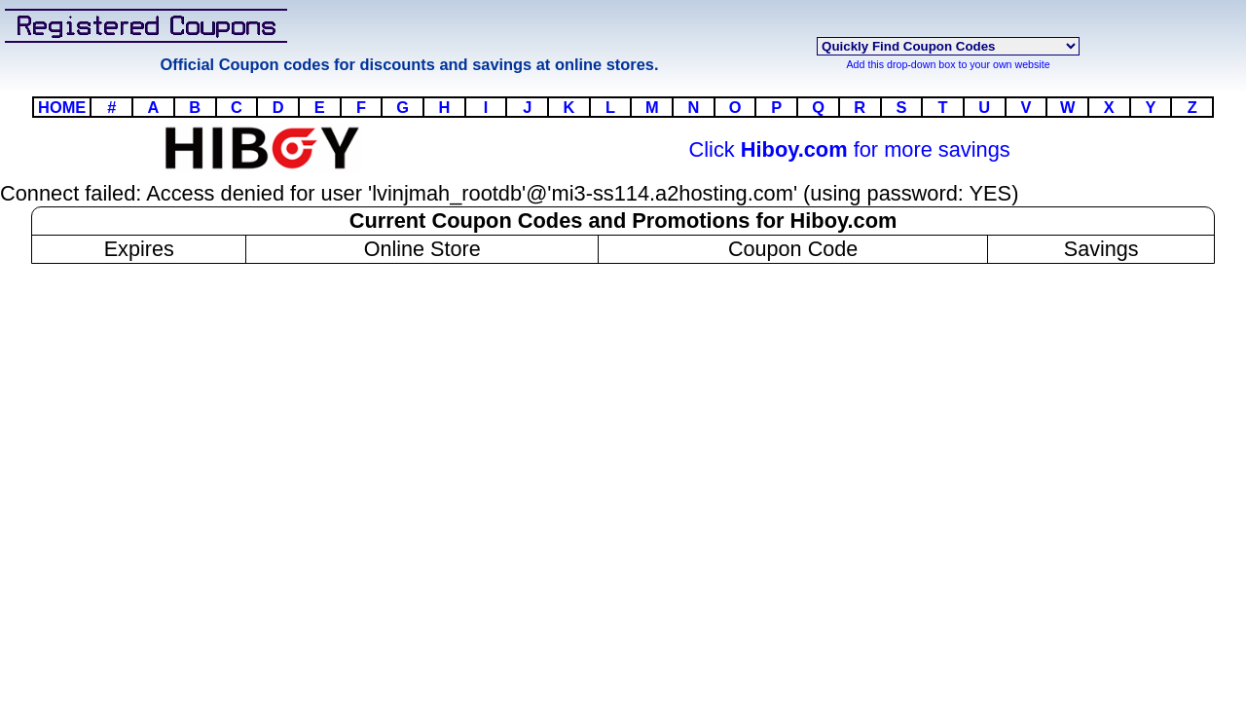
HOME (62, 107)
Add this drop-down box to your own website (948, 64)
